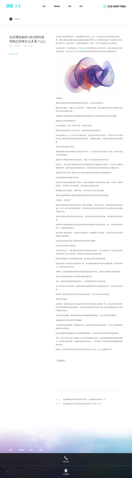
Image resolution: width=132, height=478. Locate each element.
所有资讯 (17, 19)
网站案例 (57, 6)
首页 (43, 6)
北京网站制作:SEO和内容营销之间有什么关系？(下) (82, 404)
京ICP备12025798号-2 (45, 459)
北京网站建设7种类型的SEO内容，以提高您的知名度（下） (85, 399)
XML (114, 454)
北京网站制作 (81, 48)
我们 (69, 6)
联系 (81, 6)
